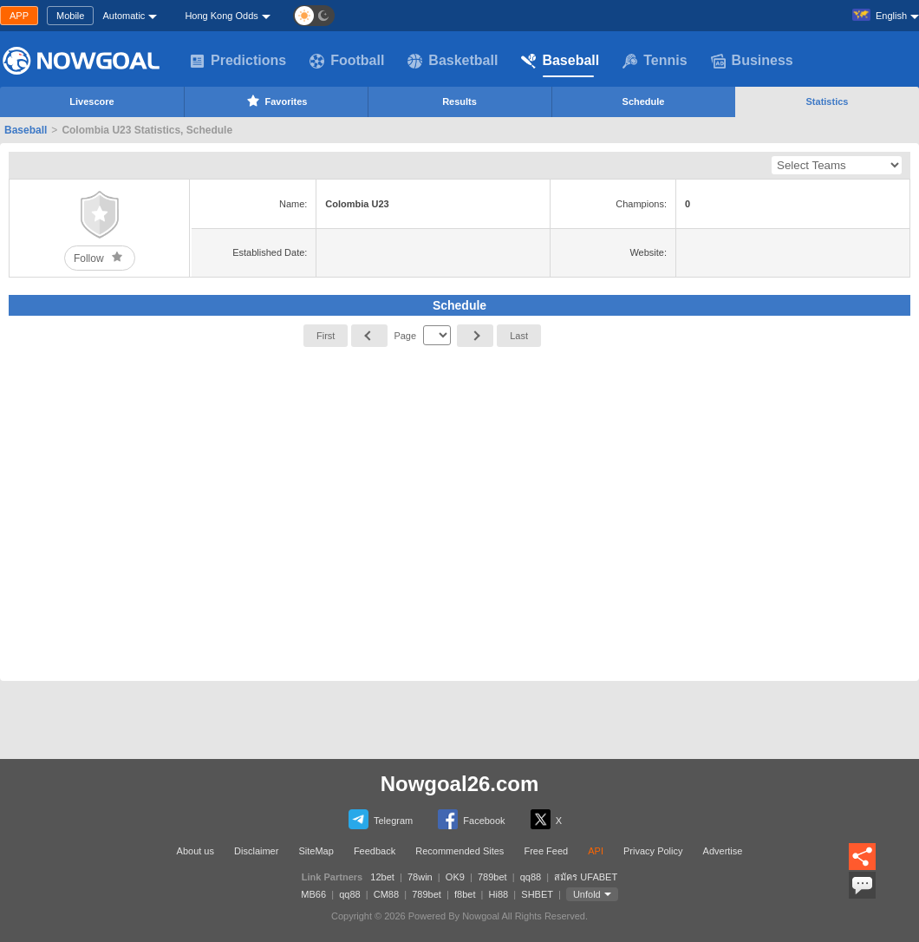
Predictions (238, 61)
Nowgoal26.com (460, 783)
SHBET (536, 894)
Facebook (471, 819)
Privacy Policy (652, 851)
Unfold (587, 894)
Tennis (654, 61)
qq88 (530, 877)
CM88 (386, 894)
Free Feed (546, 851)
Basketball (452, 61)
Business (752, 61)
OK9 (455, 877)
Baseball (560, 61)
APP (19, 15)
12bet (382, 877)
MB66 (313, 894)
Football (347, 61)
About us (195, 851)
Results (459, 101)
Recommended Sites (459, 851)
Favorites (276, 100)
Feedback (374, 851)
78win (420, 877)
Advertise (723, 851)
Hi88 (499, 894)
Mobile (70, 15)
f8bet (464, 894)
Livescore (91, 101)
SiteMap (315, 851)
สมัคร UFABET (585, 877)
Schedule (643, 101)
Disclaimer (256, 851)
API (595, 851)
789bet (492, 877)
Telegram (381, 819)
